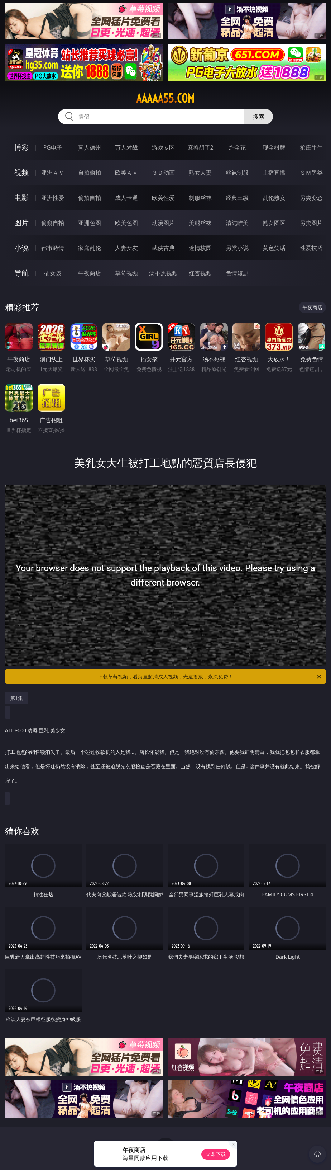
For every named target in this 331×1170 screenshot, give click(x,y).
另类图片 (311, 223)
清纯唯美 (237, 223)
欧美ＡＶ (126, 173)
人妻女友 (126, 248)
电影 (21, 197)
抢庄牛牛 (311, 147)
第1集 (16, 698)
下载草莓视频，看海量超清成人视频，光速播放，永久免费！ (210, 676)
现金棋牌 (274, 147)
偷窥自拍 (52, 223)
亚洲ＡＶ (52, 173)
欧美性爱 (163, 198)
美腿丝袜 (200, 223)
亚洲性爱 (52, 198)
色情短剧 (237, 273)
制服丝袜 (200, 198)
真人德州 (89, 147)
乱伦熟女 (274, 198)
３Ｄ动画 (163, 173)
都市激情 (52, 248)
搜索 (258, 117)
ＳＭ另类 (311, 173)
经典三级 (237, 198)
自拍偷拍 (89, 173)
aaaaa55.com (165, 98)
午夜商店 (89, 273)
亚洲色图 (89, 223)
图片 (21, 222)
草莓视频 (126, 273)
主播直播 (274, 173)
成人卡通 (126, 198)
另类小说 (237, 248)
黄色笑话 (274, 248)
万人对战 (126, 147)
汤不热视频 (163, 273)
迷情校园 (200, 248)
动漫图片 (163, 223)
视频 (21, 172)
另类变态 (311, 198)
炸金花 (237, 147)
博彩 (21, 147)
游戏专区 (163, 147)
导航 (21, 273)
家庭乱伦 (89, 248)
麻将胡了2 (200, 147)
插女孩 (52, 273)
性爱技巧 (311, 248)
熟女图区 (274, 223)
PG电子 (52, 147)
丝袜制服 (237, 173)
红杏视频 (200, 273)
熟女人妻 (200, 173)
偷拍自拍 (89, 198)
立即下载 (216, 1154)
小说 (21, 248)
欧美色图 (126, 223)
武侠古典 (163, 248)
